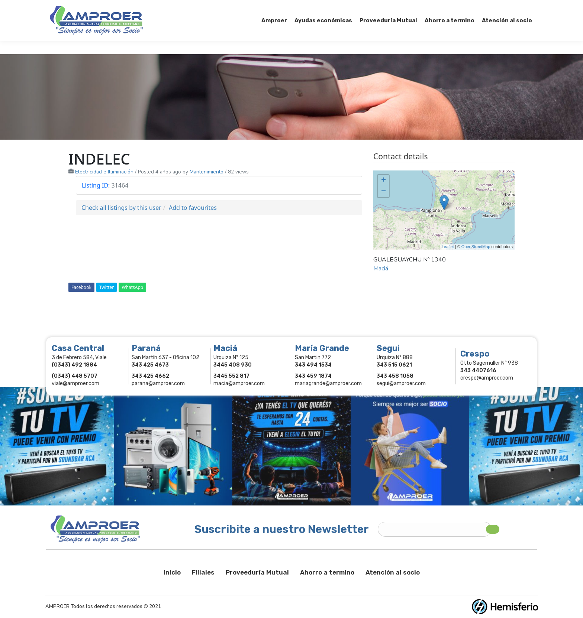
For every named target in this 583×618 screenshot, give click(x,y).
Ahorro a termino (327, 572)
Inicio (172, 572)
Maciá (380, 268)
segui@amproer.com (401, 383)
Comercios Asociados (486, 6)
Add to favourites (193, 208)
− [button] (383, 191)
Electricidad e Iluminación (104, 171)
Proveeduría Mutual (257, 572)
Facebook (81, 287)
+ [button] (383, 180)
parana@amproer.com (158, 383)
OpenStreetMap (475, 246)
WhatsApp (132, 287)
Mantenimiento (206, 171)
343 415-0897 (133, 6)
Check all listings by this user (121, 208)
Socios (439, 6)
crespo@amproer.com (486, 378)
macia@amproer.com (239, 383)
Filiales (203, 572)
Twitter (106, 287)
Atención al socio (392, 572)
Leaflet (448, 246)
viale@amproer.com (75, 383)
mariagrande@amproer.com (328, 383)
